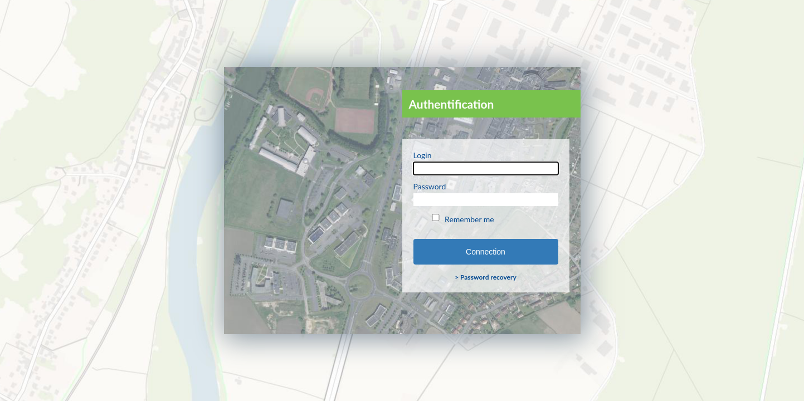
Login (485, 162)
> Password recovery (485, 277)
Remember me (462, 219)
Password (485, 194)
